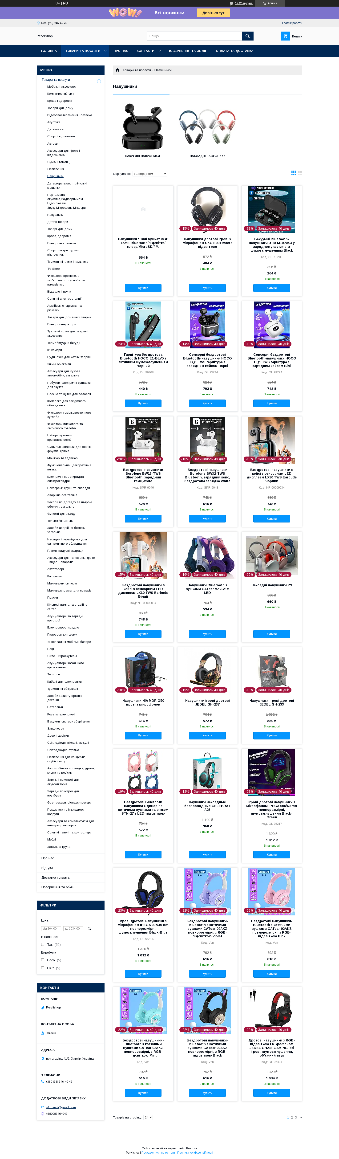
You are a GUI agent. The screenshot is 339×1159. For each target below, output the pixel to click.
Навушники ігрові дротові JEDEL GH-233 (272, 702)
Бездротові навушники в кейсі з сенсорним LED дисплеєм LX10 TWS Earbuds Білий (143, 590)
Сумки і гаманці (58, 162)
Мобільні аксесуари (62, 86)
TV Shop (53, 268)
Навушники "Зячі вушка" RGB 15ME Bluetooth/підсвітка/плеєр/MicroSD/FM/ (143, 243)
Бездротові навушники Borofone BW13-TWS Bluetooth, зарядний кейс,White (143, 475)
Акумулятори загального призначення (65, 665)
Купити (143, 288)
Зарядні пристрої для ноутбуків (63, 793)
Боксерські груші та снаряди (68, 488)
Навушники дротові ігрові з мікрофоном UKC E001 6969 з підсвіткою (207, 243)
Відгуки (47, 868)
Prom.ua (191, 1148)
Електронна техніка (61, 243)
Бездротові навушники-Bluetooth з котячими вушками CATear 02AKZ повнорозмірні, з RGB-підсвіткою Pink (271, 928)
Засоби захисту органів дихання (64, 698)
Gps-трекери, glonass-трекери (69, 802)
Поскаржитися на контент (158, 1152)
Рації (51, 649)
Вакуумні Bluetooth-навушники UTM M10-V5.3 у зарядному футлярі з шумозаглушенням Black (272, 244)
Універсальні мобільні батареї (69, 642)
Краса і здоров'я (59, 100)
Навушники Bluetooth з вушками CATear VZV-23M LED (207, 589)
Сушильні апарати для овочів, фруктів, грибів (69, 449)
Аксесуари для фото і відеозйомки (63, 153)
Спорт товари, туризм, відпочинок (63, 252)
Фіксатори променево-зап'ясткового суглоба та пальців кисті (66, 280)
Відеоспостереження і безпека (69, 115)
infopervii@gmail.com (61, 1107)
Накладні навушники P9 (271, 585)
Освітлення (55, 169)
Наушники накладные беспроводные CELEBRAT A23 (207, 806)
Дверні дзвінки (58, 735)
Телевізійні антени (60, 520)
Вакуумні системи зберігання (68, 721)
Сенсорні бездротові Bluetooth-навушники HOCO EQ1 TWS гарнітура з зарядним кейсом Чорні (207, 360)
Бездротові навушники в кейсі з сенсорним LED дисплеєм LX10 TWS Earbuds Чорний (272, 475)
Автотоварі (55, 569)
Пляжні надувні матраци (65, 550)
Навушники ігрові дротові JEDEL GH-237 (207, 702)
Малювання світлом (62, 583)
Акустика (54, 122)
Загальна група (58, 847)
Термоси (53, 674)
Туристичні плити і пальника (67, 261)
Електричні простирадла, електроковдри (66, 479)
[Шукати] (248, 36)
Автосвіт (53, 143)
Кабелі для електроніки (64, 681)
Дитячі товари (57, 222)
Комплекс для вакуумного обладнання (66, 403)
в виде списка (300, 174)
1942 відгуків (244, 3)
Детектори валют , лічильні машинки (67, 185)
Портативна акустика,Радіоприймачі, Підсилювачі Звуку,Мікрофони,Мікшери (66, 201)
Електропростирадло (63, 627)
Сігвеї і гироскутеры (62, 656)
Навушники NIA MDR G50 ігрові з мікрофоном (143, 702)
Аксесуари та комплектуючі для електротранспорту (70, 823)
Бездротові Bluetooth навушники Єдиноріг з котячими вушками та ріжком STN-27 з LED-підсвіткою (143, 807)
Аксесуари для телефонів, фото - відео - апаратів (71, 560)
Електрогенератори (61, 324)
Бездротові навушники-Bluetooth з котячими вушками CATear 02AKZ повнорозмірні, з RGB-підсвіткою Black (207, 1047)
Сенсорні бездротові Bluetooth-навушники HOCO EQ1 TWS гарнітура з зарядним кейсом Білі (271, 360)
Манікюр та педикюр (62, 458)
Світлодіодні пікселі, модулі (68, 742)
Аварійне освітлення (62, 495)
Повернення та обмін (187, 51)
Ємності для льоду (61, 513)
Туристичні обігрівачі (62, 688)
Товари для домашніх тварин (69, 317)
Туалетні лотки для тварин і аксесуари (67, 333)
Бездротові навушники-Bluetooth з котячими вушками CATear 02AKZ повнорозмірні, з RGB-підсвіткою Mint (143, 1047)
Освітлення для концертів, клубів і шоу (66, 759)
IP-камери (54, 350)
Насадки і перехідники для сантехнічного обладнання (67, 541)
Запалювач (55, 728)
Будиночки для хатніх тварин (69, 357)
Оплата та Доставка (234, 51)
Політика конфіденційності (195, 1152)
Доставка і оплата (55, 877)
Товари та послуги (82, 51)
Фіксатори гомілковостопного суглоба (69, 415)
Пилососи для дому (62, 634)
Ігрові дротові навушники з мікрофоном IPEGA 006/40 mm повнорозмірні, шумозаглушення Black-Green (271, 809)
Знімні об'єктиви (59, 364)
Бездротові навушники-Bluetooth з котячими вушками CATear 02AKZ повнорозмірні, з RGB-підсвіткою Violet (207, 928)
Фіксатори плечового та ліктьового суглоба (65, 426)
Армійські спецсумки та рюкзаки (64, 308)
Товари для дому (60, 108)
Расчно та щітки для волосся (69, 394)
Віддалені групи (59, 291)
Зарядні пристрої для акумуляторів (63, 782)
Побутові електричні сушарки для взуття (69, 385)
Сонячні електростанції (64, 298)
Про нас (120, 51)
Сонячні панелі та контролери (69, 832)
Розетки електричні (61, 714)
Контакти (145, 51)
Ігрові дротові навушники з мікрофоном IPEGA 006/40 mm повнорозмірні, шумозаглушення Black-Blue (143, 926)
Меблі (51, 839)
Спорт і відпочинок (61, 136)
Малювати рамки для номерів (69, 590)
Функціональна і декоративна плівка (69, 467)
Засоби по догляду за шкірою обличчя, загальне (69, 504)
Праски (52, 597)
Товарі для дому (59, 229)
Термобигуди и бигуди (63, 343)
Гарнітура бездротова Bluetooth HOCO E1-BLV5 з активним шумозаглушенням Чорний (143, 360)
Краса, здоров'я (59, 236)
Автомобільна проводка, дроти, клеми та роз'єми (71, 770)
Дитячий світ (56, 129)
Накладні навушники (208, 156)
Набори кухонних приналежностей (60, 437)
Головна (49, 51)
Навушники (55, 176)
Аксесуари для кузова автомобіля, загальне (63, 373)
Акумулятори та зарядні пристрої (65, 618)
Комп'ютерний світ (60, 93)
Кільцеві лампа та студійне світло (67, 607)
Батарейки (55, 707)
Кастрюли (54, 576)
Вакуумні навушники (142, 156)
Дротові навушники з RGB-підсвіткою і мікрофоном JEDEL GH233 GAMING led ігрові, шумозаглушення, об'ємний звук (271, 1047)
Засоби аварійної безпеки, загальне (66, 530)
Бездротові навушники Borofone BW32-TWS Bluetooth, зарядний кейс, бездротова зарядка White (207, 475)
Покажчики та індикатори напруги (66, 812)
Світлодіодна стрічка (63, 750)
